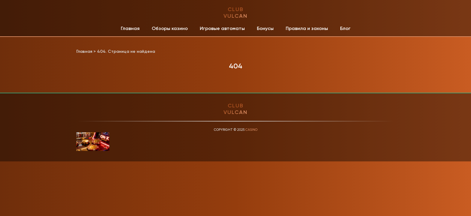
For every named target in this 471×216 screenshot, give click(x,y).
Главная (130, 28)
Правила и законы (307, 28)
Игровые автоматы (222, 28)
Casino (251, 130)
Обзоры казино (170, 28)
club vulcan (235, 12)
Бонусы (265, 28)
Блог (345, 28)
